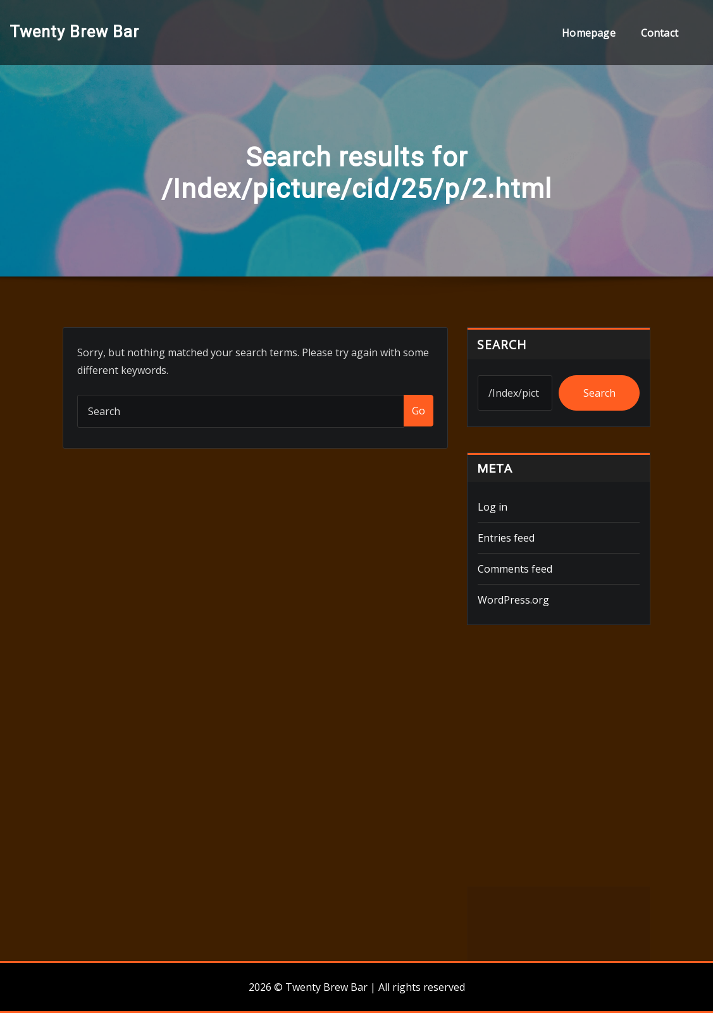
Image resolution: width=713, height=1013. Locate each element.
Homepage (588, 33)
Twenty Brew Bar (74, 31)
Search (502, 344)
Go (418, 411)
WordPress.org (513, 600)
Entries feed (506, 538)
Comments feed (515, 569)
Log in (492, 507)
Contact (659, 33)
